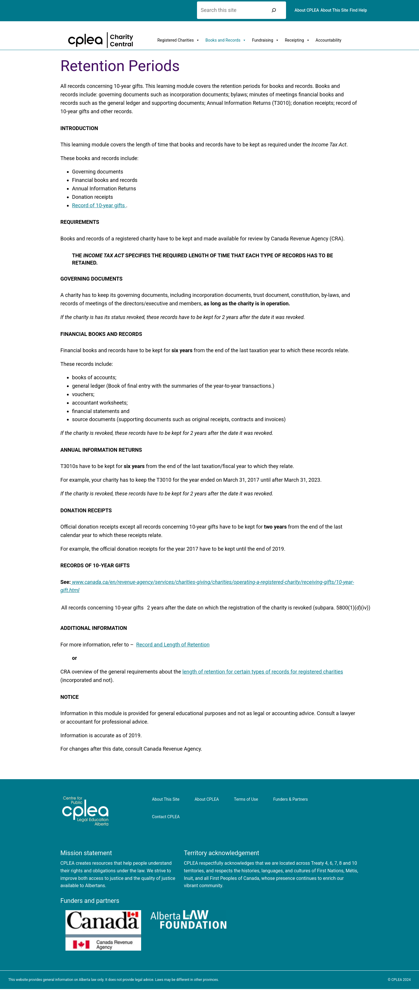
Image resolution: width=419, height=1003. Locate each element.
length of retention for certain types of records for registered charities (262, 672)
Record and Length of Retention (173, 645)
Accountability (329, 40)
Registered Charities (178, 40)
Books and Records (225, 40)
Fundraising (265, 40)
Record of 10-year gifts (99, 205)
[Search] (274, 10)
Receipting (297, 40)
